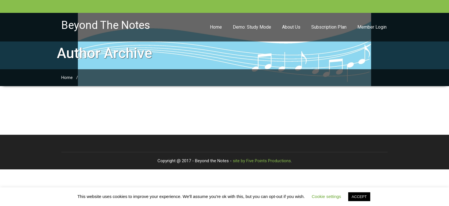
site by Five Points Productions (262, 160)
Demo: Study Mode (252, 27)
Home (216, 27)
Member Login (372, 27)
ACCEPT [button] (359, 197)
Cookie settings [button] (326, 196)
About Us (291, 27)
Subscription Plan (328, 27)
